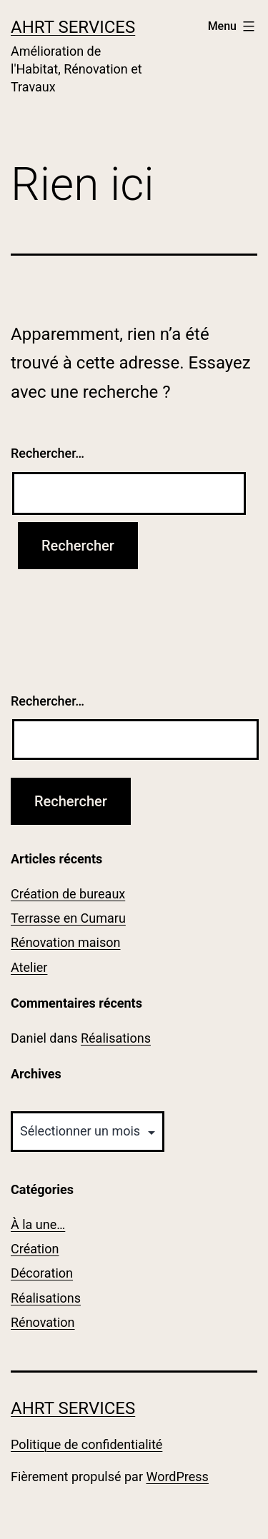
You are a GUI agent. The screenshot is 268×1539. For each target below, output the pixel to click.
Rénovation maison (65, 942)
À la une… (38, 1224)
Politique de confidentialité (86, 1444)
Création (35, 1248)
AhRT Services (73, 27)
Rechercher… (47, 453)
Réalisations (116, 1038)
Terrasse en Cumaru (68, 918)
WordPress (177, 1476)
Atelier (29, 967)
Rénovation (43, 1322)
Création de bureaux (68, 893)
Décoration (42, 1272)
